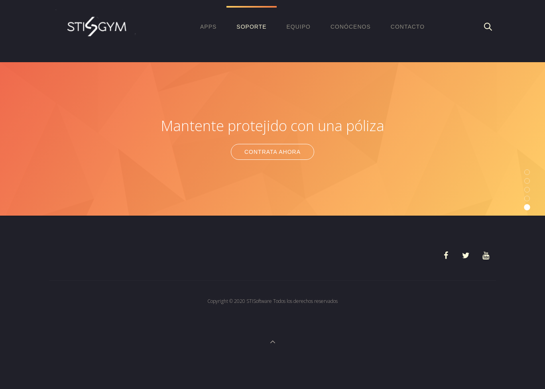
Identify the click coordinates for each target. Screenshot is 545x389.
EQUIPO (299, 27)
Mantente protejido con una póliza (272, 126)
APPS (208, 27)
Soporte (251, 27)
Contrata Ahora (272, 152)
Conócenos (351, 27)
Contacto (408, 27)
